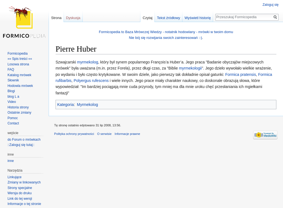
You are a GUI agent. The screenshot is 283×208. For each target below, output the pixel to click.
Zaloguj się (271, 5)
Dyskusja (73, 18)
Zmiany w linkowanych (24, 182)
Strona (56, 18)
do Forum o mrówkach (23, 140)
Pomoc (12, 118)
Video (11, 102)
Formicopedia (17, 53)
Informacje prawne (127, 133)
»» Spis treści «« (19, 59)
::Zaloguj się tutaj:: (20, 145)
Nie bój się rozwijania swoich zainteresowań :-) (165, 38)
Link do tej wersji (19, 199)
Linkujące (14, 177)
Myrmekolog (87, 104)
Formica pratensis (240, 74)
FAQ (10, 69)
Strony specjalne (19, 188)
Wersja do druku (19, 193)
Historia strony (18, 107)
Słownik (13, 80)
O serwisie (104, 133)
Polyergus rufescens (91, 80)
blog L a (13, 96)
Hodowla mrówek (20, 86)
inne (10, 161)
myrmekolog (87, 62)
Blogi (11, 91)
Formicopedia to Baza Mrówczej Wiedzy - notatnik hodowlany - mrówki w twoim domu (166, 32)
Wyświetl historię (198, 18)
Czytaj (148, 18)
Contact (13, 123)
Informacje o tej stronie (24, 204)
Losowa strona (18, 64)
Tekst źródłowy (168, 18)
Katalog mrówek (19, 75)
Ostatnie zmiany (19, 112)
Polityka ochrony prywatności (74, 133)
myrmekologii (190, 68)
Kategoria (65, 104)
